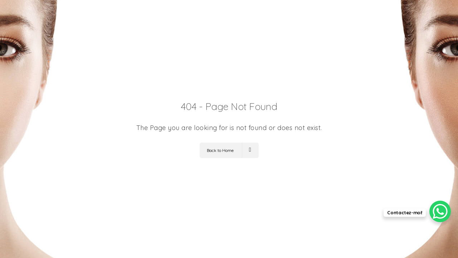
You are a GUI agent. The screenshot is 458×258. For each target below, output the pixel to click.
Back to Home (229, 150)
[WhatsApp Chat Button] (440, 211)
